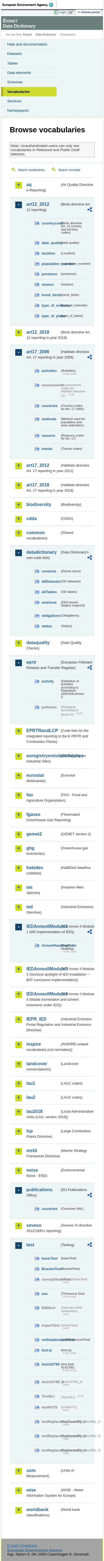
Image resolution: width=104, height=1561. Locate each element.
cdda (31, 518)
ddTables (49, 592)
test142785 (51, 1364)
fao (29, 794)
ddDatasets (51, 581)
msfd (31, 1150)
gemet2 (34, 834)
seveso (33, 1225)
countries (50, 406)
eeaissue (49, 602)
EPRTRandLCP (42, 730)
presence (49, 274)
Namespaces (18, 110)
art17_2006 (37, 351)
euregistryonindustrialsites (43, 755)
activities (49, 371)
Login (62, 12)
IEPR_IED (36, 1019)
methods (49, 419)
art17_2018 (37, 485)
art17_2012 (37, 465)
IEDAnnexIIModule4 (43, 994)
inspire (33, 1044)
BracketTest (51, 1269)
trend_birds (51, 295)
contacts (49, 571)
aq (29, 184)
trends (47, 449)
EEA (29, 4)
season (48, 284)
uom (31, 1470)
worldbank (37, 1509)
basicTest (50, 1258)
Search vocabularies (31, 170)
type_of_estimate (51, 305)
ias (29, 887)
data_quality (51, 243)
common (35, 532)
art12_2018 (37, 332)
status (47, 626)
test (30, 1245)
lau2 (30, 1097)
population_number (51, 264)
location (48, 253)
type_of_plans (51, 316)
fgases (33, 814)
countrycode (51, 223)
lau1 (30, 1083)
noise (32, 1170)
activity (48, 681)
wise (31, 1490)
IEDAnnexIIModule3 (43, 968)
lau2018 (34, 1111)
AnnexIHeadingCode (51, 945)
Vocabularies (18, 92)
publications (39, 1189)
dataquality (38, 642)
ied (29, 906)
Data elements (19, 73)
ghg (30, 848)
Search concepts (69, 170)
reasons (48, 435)
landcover (36, 1063)
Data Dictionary (45, 34)
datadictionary (41, 552)
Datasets (14, 54)
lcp (29, 1131)
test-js (47, 1350)
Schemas (15, 82)
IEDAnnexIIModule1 (43, 926)
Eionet (27, 34)
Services (14, 101)
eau (45, 1294)
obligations (51, 616)
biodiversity (38, 504)
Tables (12, 63)
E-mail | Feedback (22, 1545)
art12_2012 (37, 204)
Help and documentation (27, 44)
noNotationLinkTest (51, 1340)
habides (34, 867)
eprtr (31, 662)
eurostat (35, 775)
